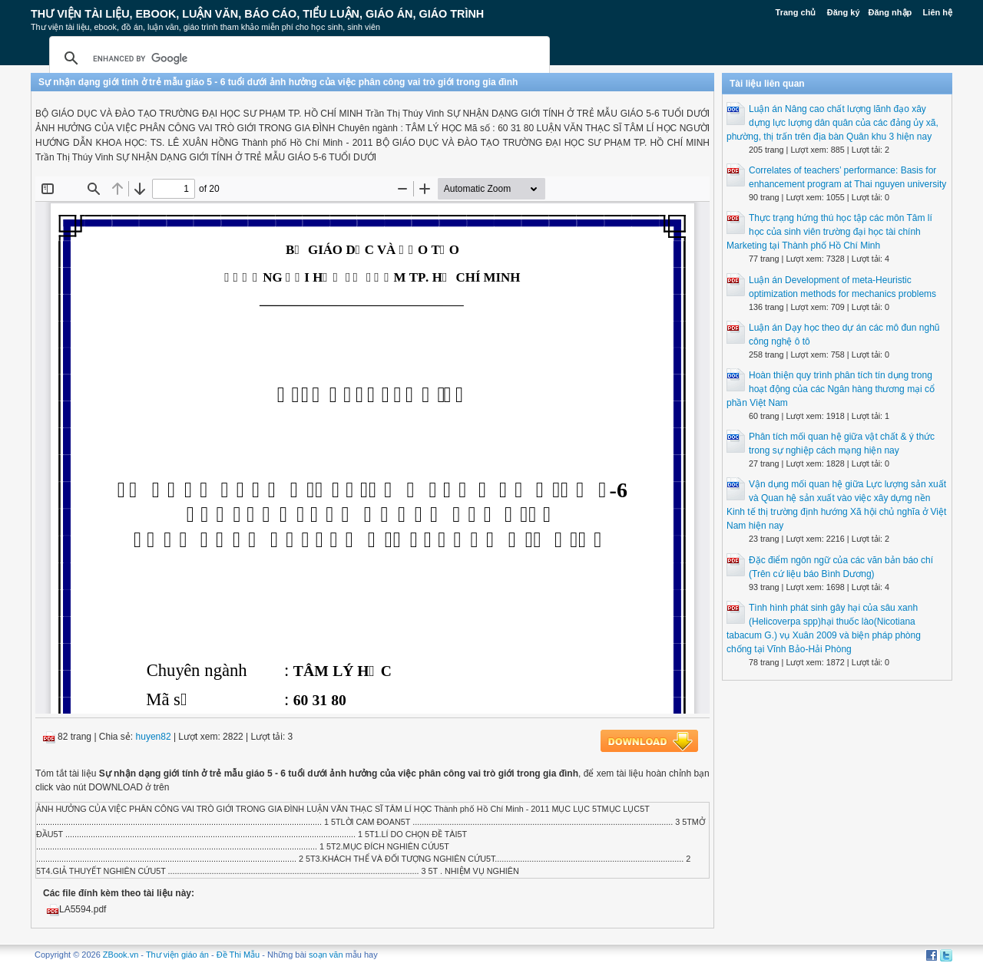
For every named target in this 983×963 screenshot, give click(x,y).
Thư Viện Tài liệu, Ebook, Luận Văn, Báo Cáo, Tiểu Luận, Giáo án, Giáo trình (257, 14)
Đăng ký (843, 12)
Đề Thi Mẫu (238, 954)
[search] (297, 58)
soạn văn (326, 954)
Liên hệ (937, 12)
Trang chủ (796, 12)
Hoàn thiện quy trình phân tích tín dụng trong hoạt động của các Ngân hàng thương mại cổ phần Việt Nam (830, 389)
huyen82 (153, 736)
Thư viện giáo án (177, 954)
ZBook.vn (120, 954)
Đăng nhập (890, 12)
